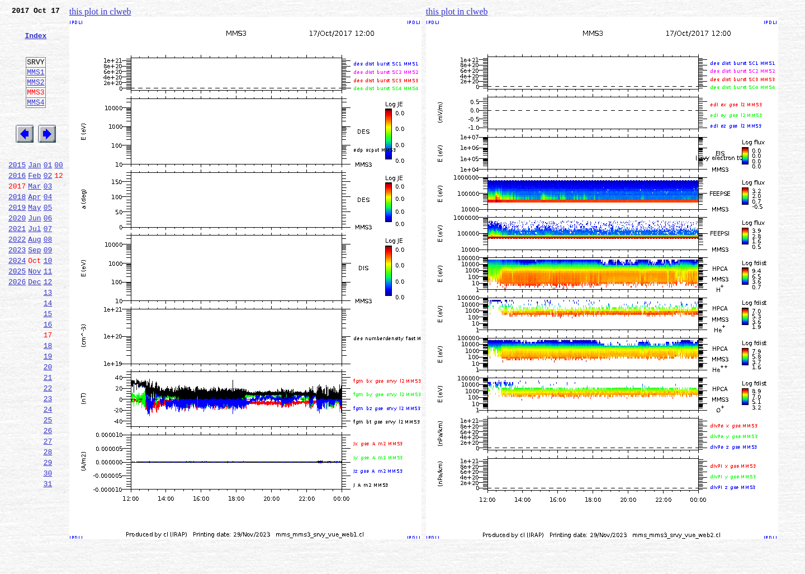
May (34, 241)
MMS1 (35, 85)
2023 (17, 290)
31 (48, 561)
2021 (17, 265)
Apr (34, 228)
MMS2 (35, 97)
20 (48, 425)
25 (48, 487)
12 (48, 327)
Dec (34, 327)
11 (48, 314)
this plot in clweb (100, 11)
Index (35, 42)
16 (48, 376)
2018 (17, 228)
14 (48, 351)
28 (48, 524)
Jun (34, 253)
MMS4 (35, 120)
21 (48, 437)
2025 (17, 314)
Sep (34, 290)
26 (48, 499)
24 (48, 474)
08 (48, 277)
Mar (34, 216)
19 (48, 413)
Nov (34, 314)
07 (48, 265)
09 (48, 290)
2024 (17, 302)
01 (48, 191)
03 (48, 216)
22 (48, 450)
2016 (17, 204)
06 (48, 253)
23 (48, 462)
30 (48, 548)
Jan (34, 191)
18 (48, 401)
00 (58, 191)
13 (48, 339)
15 (48, 364)
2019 (17, 241)
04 (48, 228)
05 (48, 241)
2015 (17, 191)
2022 (17, 277)
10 (48, 302)
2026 (17, 327)
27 (48, 511)
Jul (34, 265)
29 (48, 536)
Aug (34, 277)
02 (48, 204)
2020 (17, 253)
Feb (34, 204)
